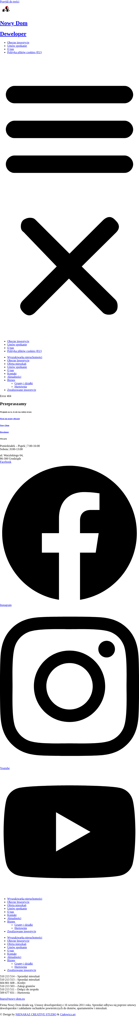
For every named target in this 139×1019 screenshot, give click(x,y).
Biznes (11, 921)
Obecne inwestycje (18, 42)
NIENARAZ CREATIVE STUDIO (35, 1014)
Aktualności (14, 918)
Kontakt (12, 915)
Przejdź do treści (9, 1)
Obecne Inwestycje (18, 902)
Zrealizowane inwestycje (21, 931)
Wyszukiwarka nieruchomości (24, 898)
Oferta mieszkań (16, 905)
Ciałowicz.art (68, 1014)
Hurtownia (20, 928)
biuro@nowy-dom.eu (12, 998)
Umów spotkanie (17, 45)
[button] (69, 197)
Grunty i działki (23, 924)
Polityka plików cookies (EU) (24, 52)
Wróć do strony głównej (10, 418)
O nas (10, 49)
